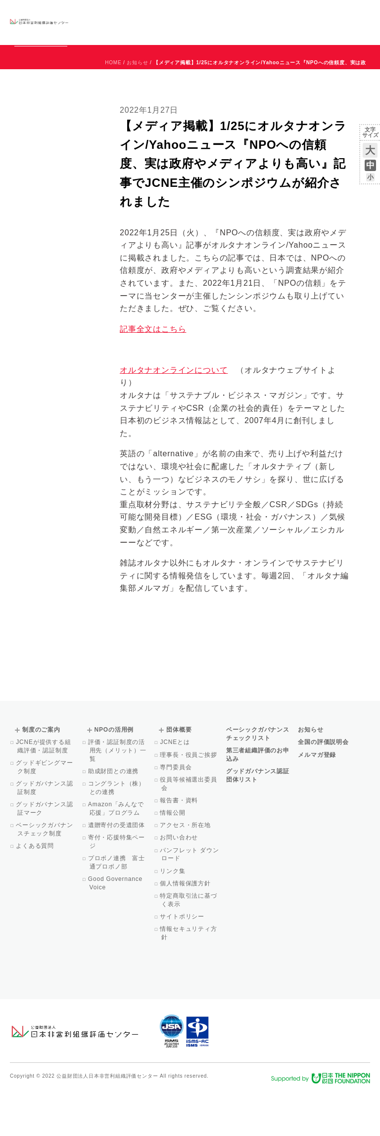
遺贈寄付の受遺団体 (117, 870)
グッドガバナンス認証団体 (91, 22)
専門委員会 (176, 812)
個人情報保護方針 (186, 928)
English (360, 13)
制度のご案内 (182, 22)
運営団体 (296, 13)
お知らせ (269, 13)
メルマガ (279, 29)
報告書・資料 (179, 845)
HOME (113, 107)
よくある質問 (35, 890)
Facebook (254, 29)
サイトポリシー (182, 961)
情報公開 (173, 857)
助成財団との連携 (114, 816)
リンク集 (173, 916)
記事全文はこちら (153, 374)
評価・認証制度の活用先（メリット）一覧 (118, 795)
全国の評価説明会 (323, 787)
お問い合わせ (330, 13)
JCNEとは (175, 787)
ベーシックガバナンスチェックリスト (140, 22)
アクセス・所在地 (186, 870)
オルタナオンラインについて (174, 415)
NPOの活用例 (214, 22)
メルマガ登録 (317, 799)
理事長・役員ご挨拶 (189, 799)
